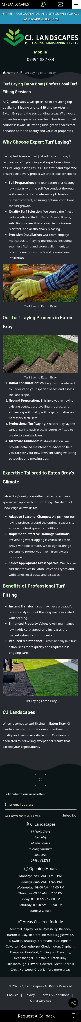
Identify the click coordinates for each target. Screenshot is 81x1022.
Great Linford (43, 969)
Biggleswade (64, 935)
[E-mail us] (60, 4)
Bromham (44, 941)
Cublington (47, 952)
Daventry (63, 952)
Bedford (34, 935)
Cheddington (50, 946)
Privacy (30, 995)
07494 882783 (40, 59)
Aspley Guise (33, 929)
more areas (62, 969)
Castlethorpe (30, 946)
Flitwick (33, 964)
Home (9, 73)
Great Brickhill (64, 964)
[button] (40, 780)
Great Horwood (22, 969)
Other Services (40, 1000)
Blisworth (15, 941)
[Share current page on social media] (73, 1003)
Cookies (12, 995)
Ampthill (16, 929)
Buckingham (62, 941)
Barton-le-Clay (17, 935)
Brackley (30, 941)
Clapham (68, 946)
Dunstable (42, 958)
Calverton (13, 946)
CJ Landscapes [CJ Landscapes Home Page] (15, 4)
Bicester (47, 935)
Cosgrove (16, 952)
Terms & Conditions (55, 995)
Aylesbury (50, 929)
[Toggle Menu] (76, 4)
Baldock (64, 929)
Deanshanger (23, 958)
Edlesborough (16, 964)
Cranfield (31, 952)
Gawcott (46, 964)
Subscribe (69, 815)
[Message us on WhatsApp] (43, 4)
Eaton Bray (58, 958)
